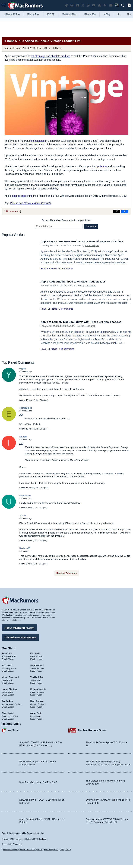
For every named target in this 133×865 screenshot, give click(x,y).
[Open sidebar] (129, 5)
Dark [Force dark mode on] (67, 849)
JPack (22, 515)
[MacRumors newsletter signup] (110, 5)
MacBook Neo (69, 14)
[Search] (124, 5)
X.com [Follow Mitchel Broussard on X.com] (11, 682)
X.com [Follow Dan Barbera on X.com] (11, 706)
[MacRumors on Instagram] (72, 5)
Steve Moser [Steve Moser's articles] (7, 712)
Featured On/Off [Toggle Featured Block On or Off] (10, 849)
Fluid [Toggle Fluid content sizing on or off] (40, 849)
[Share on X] (116, 211)
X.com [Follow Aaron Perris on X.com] (39, 718)
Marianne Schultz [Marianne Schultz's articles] (38, 688)
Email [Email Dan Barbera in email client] (4, 706)
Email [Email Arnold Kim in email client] (4, 658)
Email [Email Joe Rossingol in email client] (32, 670)
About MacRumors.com (19, 626)
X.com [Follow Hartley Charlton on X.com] (11, 694)
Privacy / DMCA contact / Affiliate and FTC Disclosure (25, 839)
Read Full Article (48, 272)
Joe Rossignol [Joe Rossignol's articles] (37, 664)
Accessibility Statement (12, 844)
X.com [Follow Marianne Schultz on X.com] (39, 694)
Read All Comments (66, 573)
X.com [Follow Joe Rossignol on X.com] (39, 670)
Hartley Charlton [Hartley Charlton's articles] (9, 688)
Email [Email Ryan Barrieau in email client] (32, 706)
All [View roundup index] (129, 14)
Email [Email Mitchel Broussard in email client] (4, 682)
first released (37, 140)
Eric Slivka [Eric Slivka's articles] (35, 652)
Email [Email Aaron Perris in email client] (32, 718)
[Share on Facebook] (124, 211)
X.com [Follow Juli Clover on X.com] (11, 670)
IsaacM (23, 436)
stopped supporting (22, 195)
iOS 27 (50, 14)
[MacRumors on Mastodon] (88, 5)
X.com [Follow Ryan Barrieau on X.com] (39, 706)
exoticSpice (25, 407)
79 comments (13, 211)
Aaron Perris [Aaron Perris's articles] (36, 712)
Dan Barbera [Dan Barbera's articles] (7, 700)
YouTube (13, 729)
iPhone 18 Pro (12, 14)
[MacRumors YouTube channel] (94, 5)
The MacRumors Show (92, 729)
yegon (22, 368)
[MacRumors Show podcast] (66, 5)
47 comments (66, 272)
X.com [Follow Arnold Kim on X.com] (11, 658)
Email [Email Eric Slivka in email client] (32, 658)
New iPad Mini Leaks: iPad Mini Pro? (38, 781)
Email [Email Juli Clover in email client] (4, 670)
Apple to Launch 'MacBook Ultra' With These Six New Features (84, 322)
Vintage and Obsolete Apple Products (30, 203)
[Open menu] (4, 5)
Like (36, 400)
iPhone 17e (90, 14)
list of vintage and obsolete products (50, 56)
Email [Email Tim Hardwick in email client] (32, 682)
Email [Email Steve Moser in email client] (4, 718)
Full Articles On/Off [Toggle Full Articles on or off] (28, 849)
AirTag (106, 14)
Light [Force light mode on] (62, 849)
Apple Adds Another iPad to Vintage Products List (76, 281)
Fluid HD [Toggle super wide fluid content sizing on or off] (48, 849)
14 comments (66, 308)
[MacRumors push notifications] (99, 5)
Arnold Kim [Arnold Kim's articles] (7, 652)
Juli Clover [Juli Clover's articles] (7, 664)
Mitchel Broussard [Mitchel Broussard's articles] (10, 676)
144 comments (66, 349)
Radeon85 (24, 548)
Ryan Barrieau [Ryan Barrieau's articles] (37, 700)
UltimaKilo (25, 495)
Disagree (44, 400)
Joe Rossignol (92, 249)
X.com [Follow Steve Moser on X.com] (11, 718)
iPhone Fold (33, 14)
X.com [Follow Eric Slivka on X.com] (39, 658)
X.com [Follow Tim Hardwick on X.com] (39, 682)
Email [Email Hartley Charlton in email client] (4, 694)
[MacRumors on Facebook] (77, 5)
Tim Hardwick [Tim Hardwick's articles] (36, 676)
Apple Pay (101, 166)
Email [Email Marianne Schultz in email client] (32, 694)
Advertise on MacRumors (20, 636)
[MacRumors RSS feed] (105, 5)
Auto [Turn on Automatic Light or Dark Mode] (56, 849)
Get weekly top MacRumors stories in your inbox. (66, 220)
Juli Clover (56, 48)
